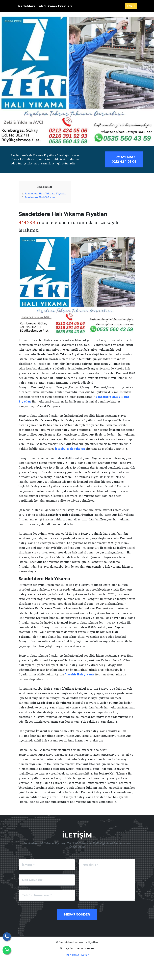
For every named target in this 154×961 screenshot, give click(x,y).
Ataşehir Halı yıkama (79, 674)
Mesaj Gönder (77, 914)
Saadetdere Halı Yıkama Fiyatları (45, 193)
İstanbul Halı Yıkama (70, 448)
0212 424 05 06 (124, 159)
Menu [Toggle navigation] (131, 6)
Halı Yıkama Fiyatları (77, 954)
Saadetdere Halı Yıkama (40, 197)
